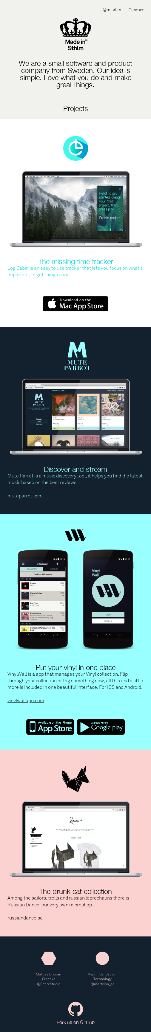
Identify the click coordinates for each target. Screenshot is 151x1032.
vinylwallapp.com (25, 700)
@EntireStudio (48, 984)
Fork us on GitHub (76, 1013)
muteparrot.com (25, 496)
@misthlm (113, 10)
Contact (136, 10)
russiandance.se (25, 918)
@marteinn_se (102, 984)
